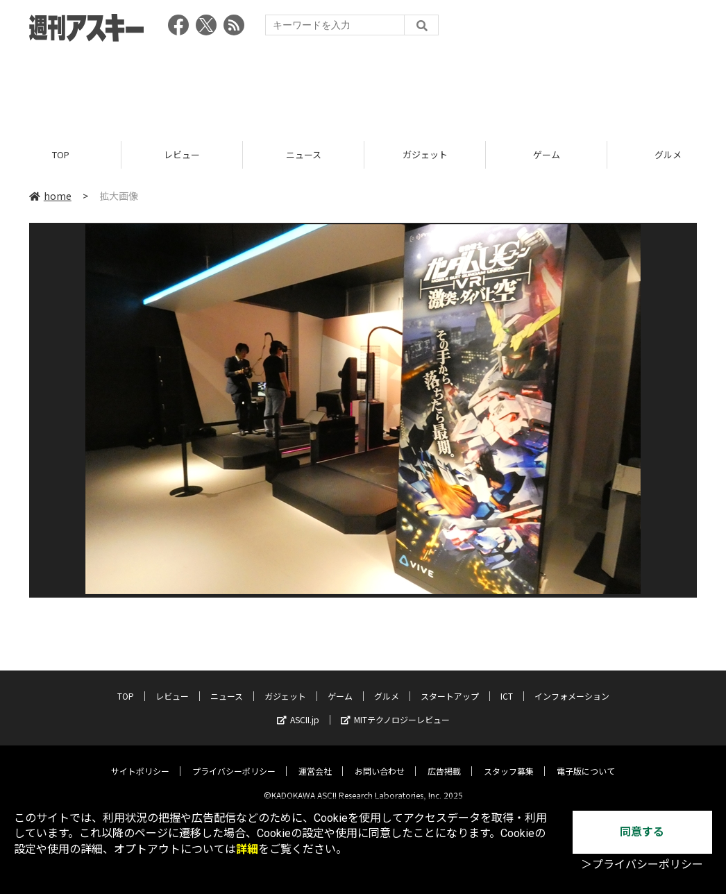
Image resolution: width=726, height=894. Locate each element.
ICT (506, 685)
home (50, 196)
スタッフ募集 (509, 760)
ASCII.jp (298, 709)
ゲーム (546, 154)
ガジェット (425, 154)
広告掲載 (444, 760)
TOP (60, 154)
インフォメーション (571, 685)
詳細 (247, 849)
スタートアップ (450, 685)
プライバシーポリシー (234, 760)
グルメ (386, 685)
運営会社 (315, 760)
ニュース (303, 154)
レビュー (182, 154)
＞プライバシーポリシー (642, 864)
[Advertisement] (363, 87)
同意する (642, 831)
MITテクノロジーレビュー (395, 709)
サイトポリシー (140, 760)
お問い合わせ (380, 760)
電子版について (586, 760)
